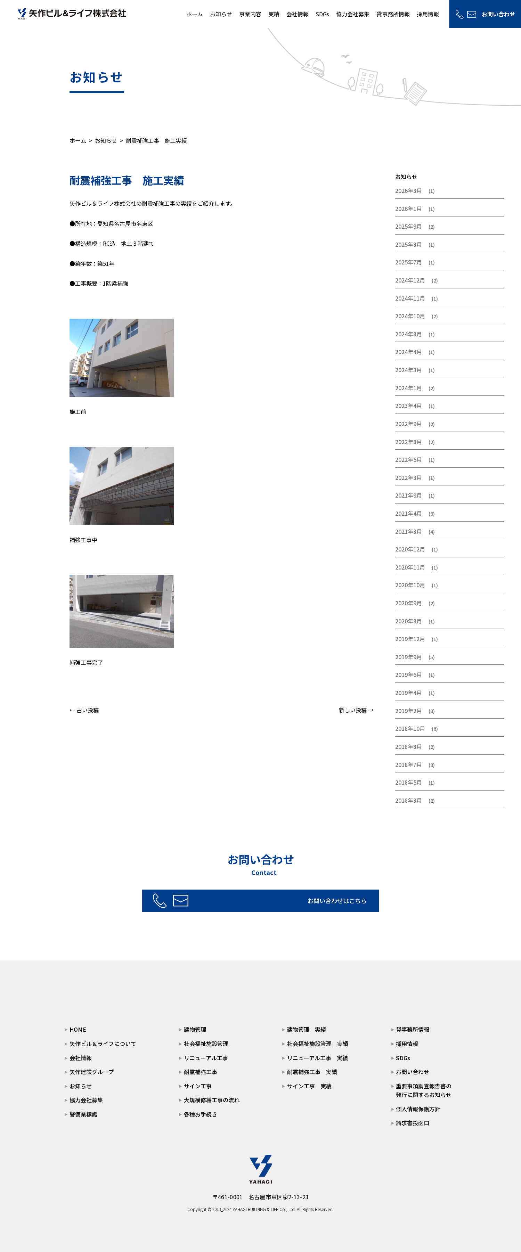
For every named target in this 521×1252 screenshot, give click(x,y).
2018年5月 (408, 782)
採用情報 (427, 14)
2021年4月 (408, 513)
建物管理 (195, 1029)
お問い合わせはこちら (283, 900)
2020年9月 (408, 603)
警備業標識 (83, 1114)
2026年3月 (408, 190)
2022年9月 (408, 423)
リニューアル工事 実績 (317, 1058)
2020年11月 (410, 567)
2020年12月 (410, 549)
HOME (78, 1029)
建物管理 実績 (306, 1029)
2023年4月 (408, 405)
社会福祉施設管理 (206, 1043)
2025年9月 (408, 226)
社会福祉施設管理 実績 (317, 1043)
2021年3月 (408, 531)
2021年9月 (408, 495)
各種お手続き (200, 1114)
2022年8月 (408, 441)
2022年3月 (408, 477)
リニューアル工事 (206, 1058)
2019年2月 (408, 710)
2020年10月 (410, 585)
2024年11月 (410, 298)
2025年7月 (408, 262)
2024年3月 (408, 370)
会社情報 (297, 14)
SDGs (322, 14)
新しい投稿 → (356, 710)
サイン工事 (198, 1086)
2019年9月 (408, 657)
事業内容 (250, 14)
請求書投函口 (412, 1123)
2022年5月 (408, 459)
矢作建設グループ (92, 1071)
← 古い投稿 (84, 710)
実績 (273, 14)
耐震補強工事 (200, 1071)
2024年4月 (408, 351)
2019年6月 (408, 674)
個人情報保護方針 (418, 1109)
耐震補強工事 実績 (312, 1071)
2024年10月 (410, 316)
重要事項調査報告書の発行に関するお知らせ (423, 1090)
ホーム (194, 14)
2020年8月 (408, 621)
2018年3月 (408, 800)
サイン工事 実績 (309, 1086)
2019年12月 (410, 639)
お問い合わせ (498, 14)
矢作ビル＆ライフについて (103, 1043)
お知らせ (221, 14)
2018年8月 (408, 746)
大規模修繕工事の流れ (211, 1100)
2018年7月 (408, 764)
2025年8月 (408, 244)
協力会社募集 (352, 14)
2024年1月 (408, 388)
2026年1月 (408, 208)
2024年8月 (408, 334)
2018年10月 (410, 728)
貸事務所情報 (392, 14)
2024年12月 (410, 280)
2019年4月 (408, 692)
